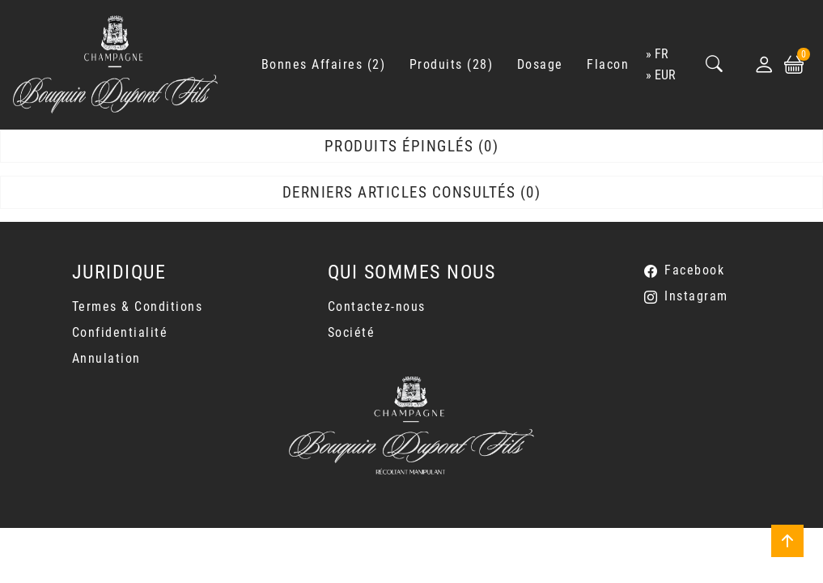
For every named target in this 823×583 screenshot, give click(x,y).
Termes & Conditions (137, 306)
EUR (665, 75)
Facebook (694, 270)
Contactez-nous (377, 306)
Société (351, 332)
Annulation (106, 358)
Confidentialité (120, 332)
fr (661, 54)
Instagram (696, 296)
